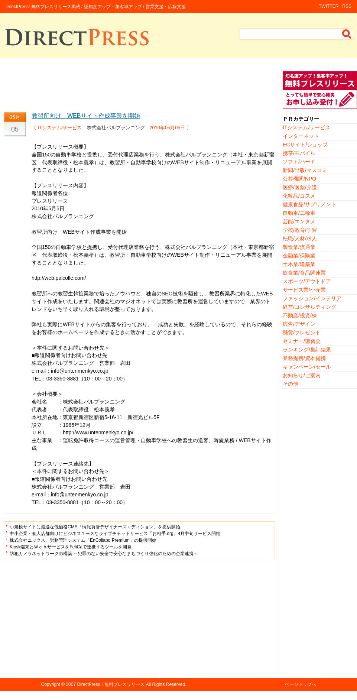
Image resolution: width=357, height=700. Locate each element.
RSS (346, 6)
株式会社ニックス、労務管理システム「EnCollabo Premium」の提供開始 (83, 540)
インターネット (301, 136)
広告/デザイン (299, 324)
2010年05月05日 (167, 127)
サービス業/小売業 (304, 290)
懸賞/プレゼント (302, 333)
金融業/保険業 (299, 256)
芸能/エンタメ (299, 221)
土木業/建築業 (299, 264)
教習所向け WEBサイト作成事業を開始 (86, 116)
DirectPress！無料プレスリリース (111, 684)
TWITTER (328, 6)
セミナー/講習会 (302, 341)
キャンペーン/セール (307, 367)
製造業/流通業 (299, 247)
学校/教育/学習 (300, 230)
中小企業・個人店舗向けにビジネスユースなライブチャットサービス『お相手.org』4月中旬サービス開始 (115, 533)
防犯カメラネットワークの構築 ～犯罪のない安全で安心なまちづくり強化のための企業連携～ (104, 553)
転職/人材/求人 (300, 239)
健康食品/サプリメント (309, 204)
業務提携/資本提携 (304, 358)
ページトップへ (300, 684)
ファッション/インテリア (312, 298)
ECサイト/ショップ (305, 145)
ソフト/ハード (299, 162)
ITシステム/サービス (60, 127)
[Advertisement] (139, 88)
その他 (290, 384)
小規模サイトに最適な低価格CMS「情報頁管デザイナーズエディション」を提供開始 (95, 526)
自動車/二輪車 (299, 213)
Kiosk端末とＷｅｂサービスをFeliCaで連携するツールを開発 (71, 547)
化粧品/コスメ (299, 196)
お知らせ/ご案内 (302, 375)
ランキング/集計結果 (307, 350)
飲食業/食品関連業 (304, 273)
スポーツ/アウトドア (307, 281)
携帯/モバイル (299, 153)
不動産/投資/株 (300, 315)
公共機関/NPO (299, 179)
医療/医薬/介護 (300, 187)
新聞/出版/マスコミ (305, 170)
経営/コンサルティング (309, 307)
